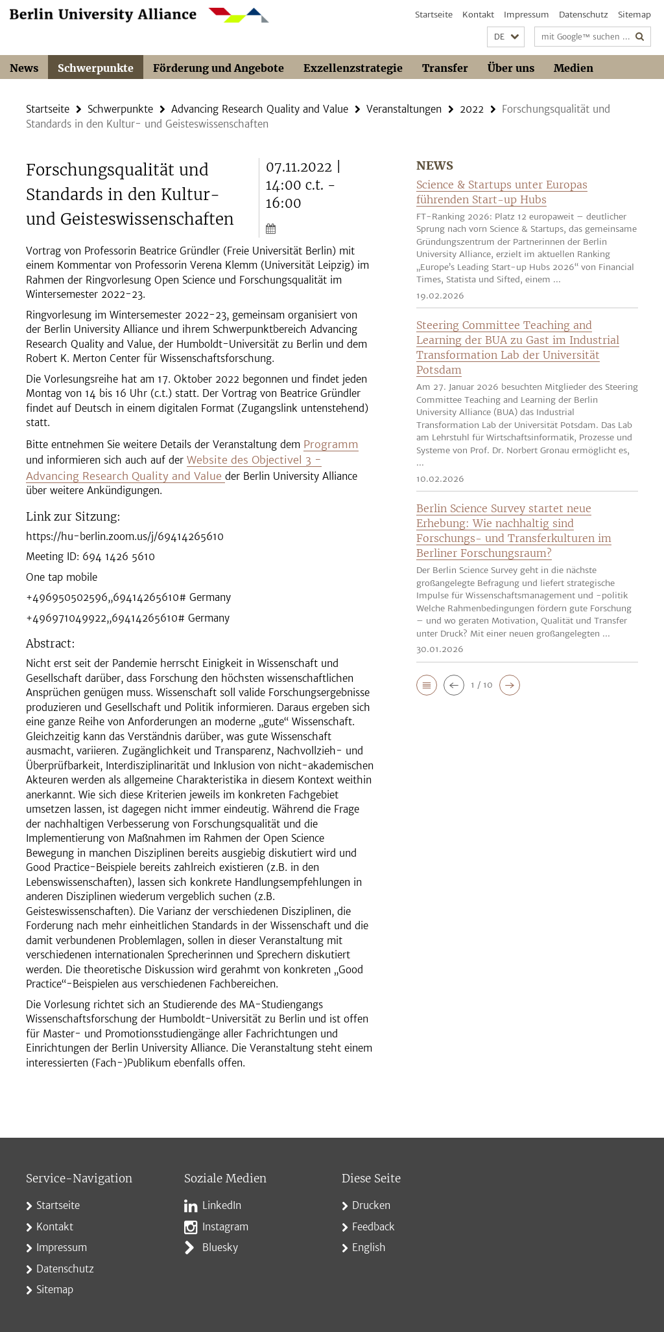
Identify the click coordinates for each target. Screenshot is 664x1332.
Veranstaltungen (404, 108)
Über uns (511, 68)
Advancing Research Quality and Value (259, 108)
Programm (327, 442)
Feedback (373, 1221)
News (24, 68)
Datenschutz (583, 14)
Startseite (434, 14)
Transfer (445, 68)
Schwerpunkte (96, 68)
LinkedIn (221, 1201)
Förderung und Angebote (218, 68)
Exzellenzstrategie (353, 68)
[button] (506, 37)
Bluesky (220, 1243)
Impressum (526, 14)
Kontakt (478, 14)
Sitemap (634, 14)
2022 (472, 108)
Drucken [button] (371, 1201)
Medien (573, 68)
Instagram (225, 1221)
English (369, 1243)
